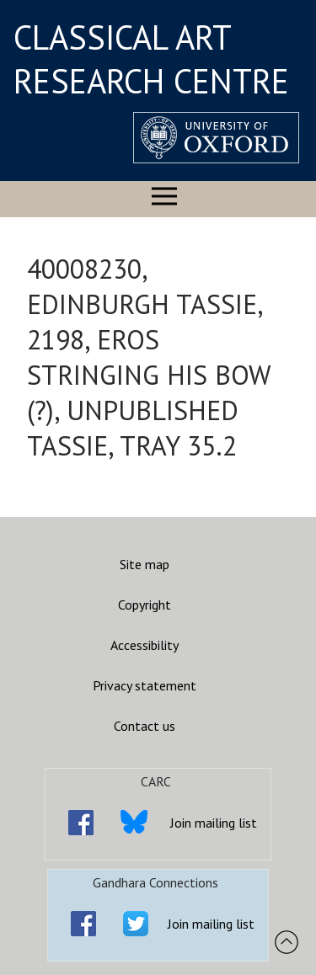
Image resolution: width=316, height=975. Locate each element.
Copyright (144, 604)
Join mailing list (213, 822)
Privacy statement (144, 685)
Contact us (144, 725)
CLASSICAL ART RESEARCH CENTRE (151, 59)
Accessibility (144, 645)
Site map (144, 564)
